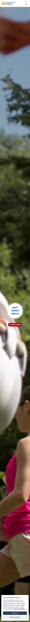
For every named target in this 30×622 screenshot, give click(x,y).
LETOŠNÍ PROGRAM (15, 324)
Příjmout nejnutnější (15, 617)
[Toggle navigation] (26, 3)
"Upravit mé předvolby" (19, 609)
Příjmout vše (15, 613)
